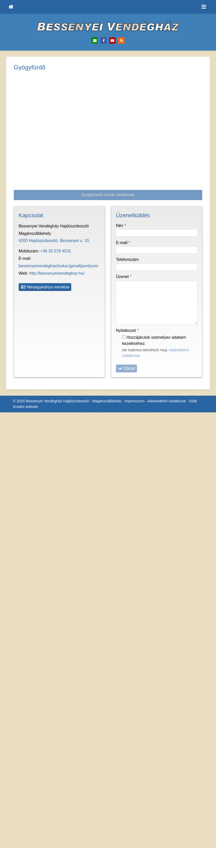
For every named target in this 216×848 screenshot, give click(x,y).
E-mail (123, 105)
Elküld (127, 231)
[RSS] (121, 40)
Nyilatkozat (128, 193)
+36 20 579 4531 (56, 114)
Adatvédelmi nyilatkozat (170, 257)
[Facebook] (103, 40)
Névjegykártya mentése (46, 142)
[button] (203, 7)
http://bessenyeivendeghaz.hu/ (58, 128)
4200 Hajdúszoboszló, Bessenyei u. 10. (55, 103)
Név (121, 88)
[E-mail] (94, 40)
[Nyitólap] (11, 7)
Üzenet (124, 139)
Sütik (198, 257)
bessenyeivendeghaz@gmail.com (63, 121)
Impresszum (137, 257)
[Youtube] (112, 40)
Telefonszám (128, 122)
